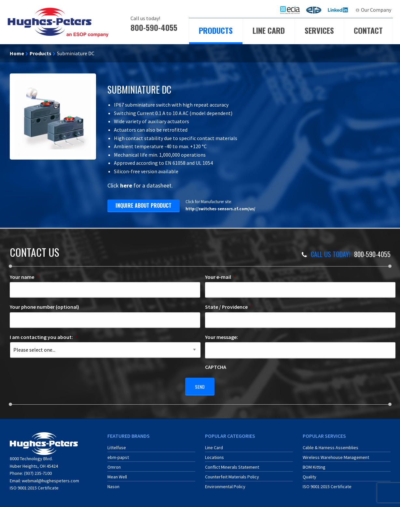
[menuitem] (290, 10)
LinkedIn (338, 9)
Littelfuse (116, 445)
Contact (368, 30)
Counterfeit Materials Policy (232, 474)
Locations (214, 454)
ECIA (293, 9)
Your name (24, 277)
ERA (315, 9)
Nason (113, 484)
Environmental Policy (225, 484)
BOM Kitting (314, 464)
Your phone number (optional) (44, 307)
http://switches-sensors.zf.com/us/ (220, 208)
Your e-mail (220, 277)
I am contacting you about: (44, 337)
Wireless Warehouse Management (336, 454)
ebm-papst (118, 454)
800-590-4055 (154, 27)
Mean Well (117, 474)
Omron (114, 464)
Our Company (376, 9)
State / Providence (229, 307)
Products (216, 30)
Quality (309, 474)
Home (17, 53)
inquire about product (144, 205)
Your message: (221, 337)
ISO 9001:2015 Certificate (34, 485)
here (126, 185)
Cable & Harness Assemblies (330, 445)
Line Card (269, 30)
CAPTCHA (215, 367)
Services (319, 30)
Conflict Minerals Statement (232, 464)
